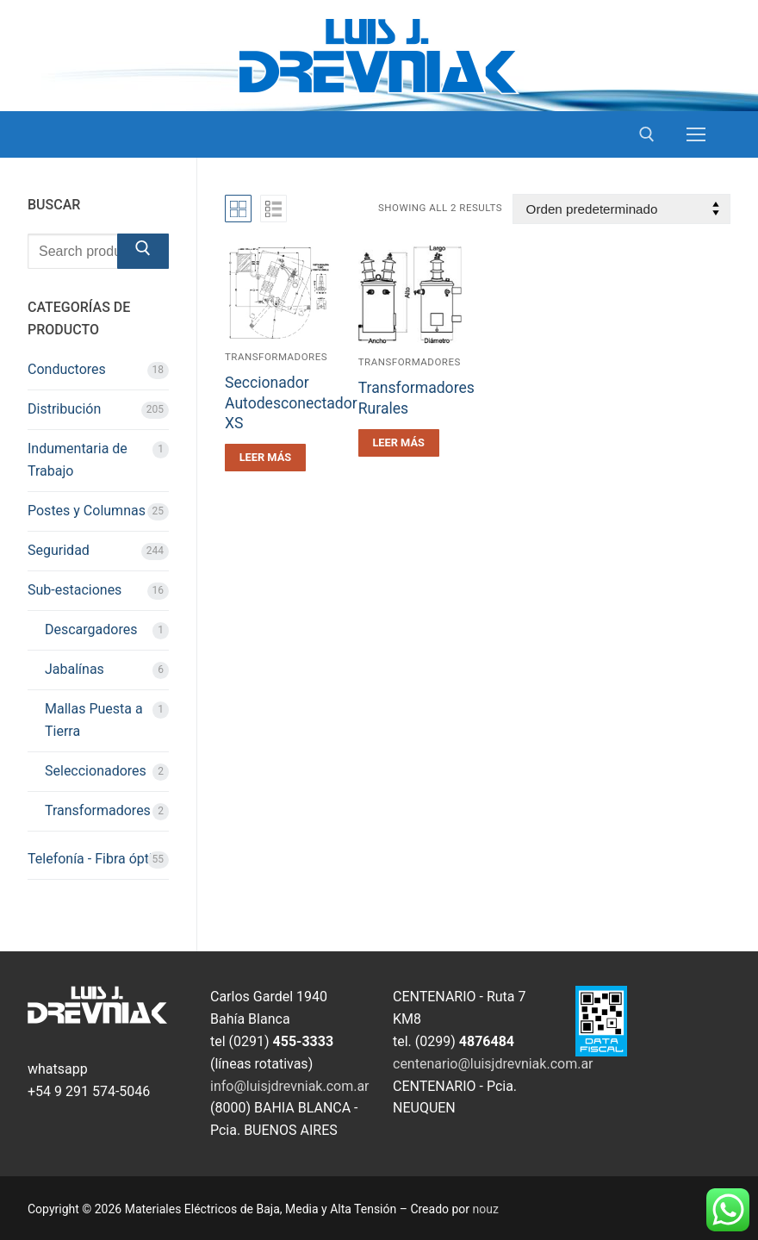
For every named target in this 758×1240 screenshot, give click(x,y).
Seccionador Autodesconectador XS (291, 403)
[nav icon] (696, 134)
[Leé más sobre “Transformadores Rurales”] (398, 443)
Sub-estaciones (74, 590)
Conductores (67, 369)
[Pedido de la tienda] (621, 209)
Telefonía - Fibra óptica (97, 859)
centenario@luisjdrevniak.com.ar (493, 1064)
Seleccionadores (95, 771)
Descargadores (91, 629)
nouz (486, 1209)
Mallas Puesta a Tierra (94, 720)
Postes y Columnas (87, 510)
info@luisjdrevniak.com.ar (290, 1086)
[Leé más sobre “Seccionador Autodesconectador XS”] (265, 457)
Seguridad (59, 550)
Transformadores (276, 357)
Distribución (64, 409)
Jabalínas (74, 669)
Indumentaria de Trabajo (77, 459)
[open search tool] (647, 134)
